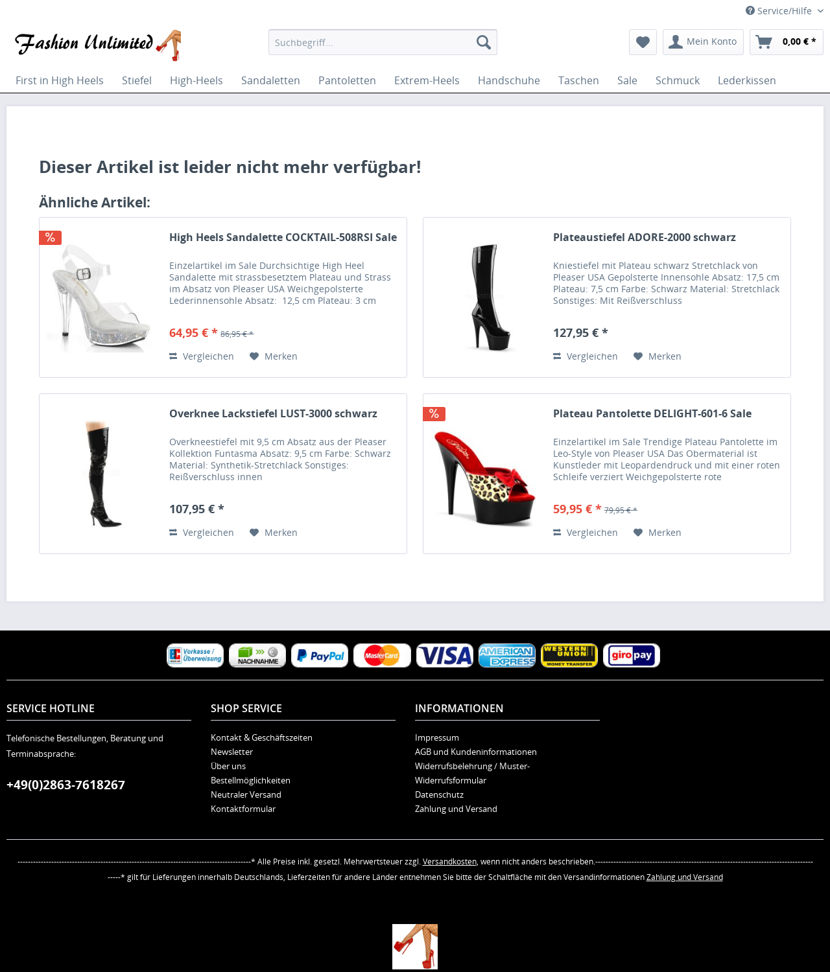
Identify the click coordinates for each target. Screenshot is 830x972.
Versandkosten (450, 861)
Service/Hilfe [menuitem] (780, 11)
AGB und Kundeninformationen (476, 752)
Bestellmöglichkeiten (250, 780)
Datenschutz (439, 794)
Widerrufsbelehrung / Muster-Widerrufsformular (472, 773)
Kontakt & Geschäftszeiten (262, 737)
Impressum (437, 737)
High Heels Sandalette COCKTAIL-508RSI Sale (283, 237)
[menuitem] (382, 42)
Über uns (228, 766)
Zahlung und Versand (456, 809)
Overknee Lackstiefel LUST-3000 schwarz (273, 414)
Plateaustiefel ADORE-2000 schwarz (644, 237)
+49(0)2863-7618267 (65, 784)
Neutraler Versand (246, 794)
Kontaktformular (243, 809)
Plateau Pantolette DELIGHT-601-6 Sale (652, 414)
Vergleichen (201, 356)
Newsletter (232, 752)
